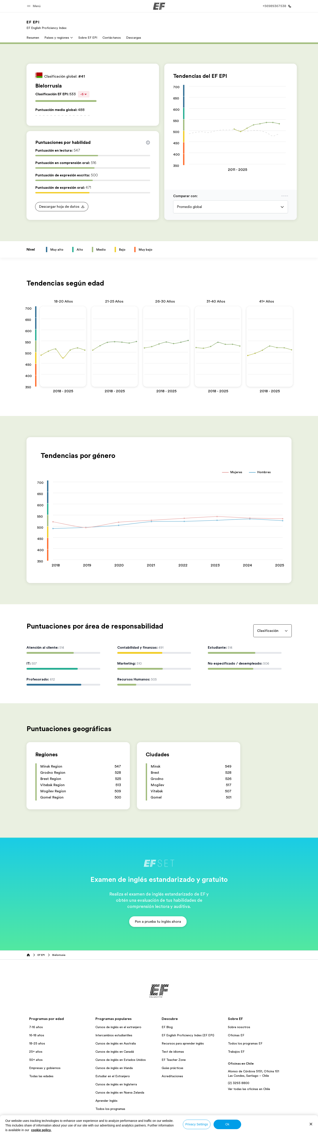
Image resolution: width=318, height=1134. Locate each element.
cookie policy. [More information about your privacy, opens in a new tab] (41, 1130)
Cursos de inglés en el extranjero (118, 1027)
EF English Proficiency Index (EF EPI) (188, 1035)
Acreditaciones (172, 1076)
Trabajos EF (236, 1051)
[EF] (159, 6)
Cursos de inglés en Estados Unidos (120, 1060)
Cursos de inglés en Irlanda (114, 1068)
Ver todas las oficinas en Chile (249, 1089)
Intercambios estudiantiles (113, 1035)
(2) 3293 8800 (238, 1083)
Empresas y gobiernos (45, 1068)
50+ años (36, 1060)
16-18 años (36, 1035)
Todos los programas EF (245, 1043)
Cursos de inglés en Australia (115, 1043)
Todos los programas (110, 1109)
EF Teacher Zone (174, 1060)
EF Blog (167, 1027)
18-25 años (37, 1043)
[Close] (311, 1124)
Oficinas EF (236, 1035)
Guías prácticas (172, 1068)
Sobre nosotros (239, 1027)
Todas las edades (41, 1076)
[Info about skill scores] (148, 142)
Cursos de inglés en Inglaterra (116, 1084)
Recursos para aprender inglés (183, 1043)
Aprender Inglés (106, 1100)
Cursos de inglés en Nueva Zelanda (119, 1092)
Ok (227, 1124)
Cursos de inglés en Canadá (114, 1051)
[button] (34, 6)
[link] (46, 24)
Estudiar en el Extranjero (112, 1076)
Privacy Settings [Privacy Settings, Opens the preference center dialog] (196, 1124)
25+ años (35, 1051)
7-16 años (36, 1027)
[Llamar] (276, 6)
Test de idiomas (173, 1051)
